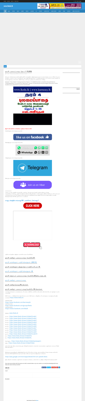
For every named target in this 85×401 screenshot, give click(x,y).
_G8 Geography (58, 41)
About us (12, 1)
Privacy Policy (16, 1)
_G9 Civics (69, 35)
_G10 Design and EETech (42, 29)
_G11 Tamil (43, 26)
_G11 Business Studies (31, 20)
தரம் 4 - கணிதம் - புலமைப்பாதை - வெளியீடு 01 (20, 258)
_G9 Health (27, 38)
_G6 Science (36, 53)
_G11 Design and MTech (74, 20)
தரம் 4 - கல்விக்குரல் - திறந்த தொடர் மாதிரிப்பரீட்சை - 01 (22, 267)
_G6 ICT (77, 50)
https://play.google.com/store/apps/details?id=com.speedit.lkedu (26, 357)
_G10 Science (25, 35)
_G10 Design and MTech (53, 29)
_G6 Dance (39, 50)
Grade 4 (37, 56)
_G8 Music (12, 44)
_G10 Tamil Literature (46, 35)
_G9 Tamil (13, 41)
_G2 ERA (18, 62)
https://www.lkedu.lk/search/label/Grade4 (22, 322)
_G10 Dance (23, 29)
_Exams (22, 11)
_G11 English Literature (21, 23)
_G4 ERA (71, 56)
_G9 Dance (75, 35)
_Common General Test (9, 17)
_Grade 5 (58, 53)
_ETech (52, 17)
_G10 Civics (17, 29)
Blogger (37, 400)
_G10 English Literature (9, 32)
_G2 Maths (13, 62)
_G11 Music (13, 26)
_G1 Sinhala (40, 62)
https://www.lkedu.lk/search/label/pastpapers (26, 341)
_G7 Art (63, 44)
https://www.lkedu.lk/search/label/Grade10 (23, 334)
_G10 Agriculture (71, 26)
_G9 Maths (44, 38)
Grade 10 (59, 26)
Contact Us (8, 1)
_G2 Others (24, 62)
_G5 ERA (18, 56)
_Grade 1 (34, 62)
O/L (5, 20)
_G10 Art (78, 26)
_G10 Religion (18, 35)
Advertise (5, 1)
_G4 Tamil (54, 56)
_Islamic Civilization (9, 14)
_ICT (16, 17)
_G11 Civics (39, 20)
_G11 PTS (18, 26)
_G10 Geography (33, 32)
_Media (59, 11)
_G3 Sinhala (25, 59)
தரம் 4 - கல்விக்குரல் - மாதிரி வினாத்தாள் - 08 (19, 271)
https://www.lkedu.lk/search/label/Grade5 (22, 324)
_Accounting (27, 17)
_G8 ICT (77, 41)
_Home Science (53, 11)
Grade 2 (59, 59)
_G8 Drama (45, 41)
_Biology (57, 17)
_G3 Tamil (31, 59)
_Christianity (22, 14)
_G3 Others (54, 59)
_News (18, 11)
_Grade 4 (42, 56)
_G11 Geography (45, 23)
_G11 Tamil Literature (51, 26)
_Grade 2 (64, 59)
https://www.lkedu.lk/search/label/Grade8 (22, 330)
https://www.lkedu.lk (16, 298)
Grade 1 (29, 62)
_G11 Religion (24, 26)
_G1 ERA (62, 62)
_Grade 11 (9, 20)
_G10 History (46, 32)
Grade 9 (54, 35)
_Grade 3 (19, 59)
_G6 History (71, 50)
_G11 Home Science (66, 23)
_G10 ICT (61, 32)
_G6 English (51, 50)
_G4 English (60, 56)
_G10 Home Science (54, 32)
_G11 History (58, 23)
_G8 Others (18, 44)
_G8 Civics (33, 41)
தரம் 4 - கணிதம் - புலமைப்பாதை (15, 280)
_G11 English (13, 23)
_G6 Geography (58, 50)
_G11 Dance (45, 20)
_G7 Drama (7, 47)
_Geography (70, 14)
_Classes (32, 11)
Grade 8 (18, 41)
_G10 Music (73, 32)
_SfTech (47, 17)
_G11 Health (52, 23)
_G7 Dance (75, 44)
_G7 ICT (38, 47)
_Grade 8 (23, 41)
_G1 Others (68, 62)
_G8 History (71, 41)
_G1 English (51, 62)
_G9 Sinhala (7, 41)
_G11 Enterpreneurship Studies (34, 23)
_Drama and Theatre (49, 14)
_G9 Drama (7, 38)
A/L (36, 11)
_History (29, 14)
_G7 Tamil (13, 50)
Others (13, 11)
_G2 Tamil (76, 59)
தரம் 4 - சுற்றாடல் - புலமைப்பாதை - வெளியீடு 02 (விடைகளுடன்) (25, 276)
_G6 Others (18, 53)
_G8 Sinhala (42, 44)
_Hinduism (16, 14)
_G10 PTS (12, 35)
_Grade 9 (59, 35)
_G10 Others (7, 35)
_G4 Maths (67, 56)
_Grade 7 (58, 44)
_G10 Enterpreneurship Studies (22, 32)
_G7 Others (55, 47)
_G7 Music (49, 47)
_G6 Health (65, 50)
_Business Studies (35, 17)
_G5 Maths (13, 56)
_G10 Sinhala (32, 35)
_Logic (56, 14)
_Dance (42, 14)
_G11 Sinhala (37, 26)
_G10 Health (40, 32)
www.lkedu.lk (8, 5)
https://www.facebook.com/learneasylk (18, 302)
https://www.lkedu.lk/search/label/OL (20, 336)
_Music (37, 14)
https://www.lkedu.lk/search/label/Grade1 (22, 316)
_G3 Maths (43, 59)
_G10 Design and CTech (31, 29)
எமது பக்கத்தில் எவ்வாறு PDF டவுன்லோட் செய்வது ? (22, 200)
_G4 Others (77, 56)
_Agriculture (46, 11)
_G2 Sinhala (70, 59)
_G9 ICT (38, 38)
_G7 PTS (61, 47)
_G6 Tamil (48, 53)
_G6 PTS (23, 53)
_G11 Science (30, 26)
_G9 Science (73, 38)
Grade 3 (14, 59)
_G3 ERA (48, 59)
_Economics (21, 17)
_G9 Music (49, 38)
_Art (33, 14)
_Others (40, 11)
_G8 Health (65, 41)
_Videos (26, 11)
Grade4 (25, 73)
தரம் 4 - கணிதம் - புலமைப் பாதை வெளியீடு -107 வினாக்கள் (23, 289)
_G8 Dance (39, 41)
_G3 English (37, 59)
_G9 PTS (61, 38)
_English (68, 11)
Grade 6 (18, 50)
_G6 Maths (7, 53)
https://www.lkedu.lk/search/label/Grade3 (22, 320)
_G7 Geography (20, 47)
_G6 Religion (29, 53)
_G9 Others (55, 38)
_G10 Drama (61, 29)
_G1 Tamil (45, 62)
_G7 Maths (44, 47)
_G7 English (13, 47)
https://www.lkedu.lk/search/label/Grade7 (22, 328)
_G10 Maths (67, 32)
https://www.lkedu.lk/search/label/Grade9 (22, 332)
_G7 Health (27, 47)
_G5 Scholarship (31, 56)
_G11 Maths (7, 26)
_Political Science (62, 14)
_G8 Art (28, 41)
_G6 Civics (33, 50)
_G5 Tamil (74, 53)
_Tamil (64, 11)
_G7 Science (73, 47)
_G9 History (33, 38)
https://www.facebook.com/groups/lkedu (18, 305)
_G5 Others (24, 56)
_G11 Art (23, 20)
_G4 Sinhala (48, 56)
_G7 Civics (69, 44)
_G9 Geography (20, 38)
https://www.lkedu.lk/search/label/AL (20, 338)
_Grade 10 (64, 26)
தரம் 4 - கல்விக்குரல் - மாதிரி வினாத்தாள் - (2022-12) (20, 262)
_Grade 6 (23, 50)
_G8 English (51, 41)
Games (9, 11)
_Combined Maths (75, 17)
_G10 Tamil (39, 35)
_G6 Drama (45, 50)
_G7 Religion (66, 47)
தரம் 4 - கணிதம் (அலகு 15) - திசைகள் (16, 285)
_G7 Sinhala (7, 50)
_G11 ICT (73, 23)
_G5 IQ (63, 53)
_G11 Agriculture (16, 20)
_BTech (42, 17)
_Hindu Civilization (75, 11)
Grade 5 (53, 53)
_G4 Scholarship (8, 59)
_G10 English (67, 29)
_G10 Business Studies (9, 29)
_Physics (68, 17)
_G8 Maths (7, 44)
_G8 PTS (23, 44)
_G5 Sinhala (68, 53)
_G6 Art (28, 50)
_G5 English (7, 56)
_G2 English (7, 62)
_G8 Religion (29, 44)
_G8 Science (36, 44)
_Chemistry (62, 17)
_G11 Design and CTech (53, 20)
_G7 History (33, 47)
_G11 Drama (7, 23)
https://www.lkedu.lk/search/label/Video (21, 343)
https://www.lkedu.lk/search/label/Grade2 (22, 318)
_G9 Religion (66, 38)
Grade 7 (53, 44)
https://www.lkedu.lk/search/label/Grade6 (22, 326)
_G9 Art (64, 35)
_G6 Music (12, 53)
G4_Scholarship (21, 73)
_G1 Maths (57, 62)
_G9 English (13, 38)
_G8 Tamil (48, 44)
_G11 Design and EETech (64, 20)
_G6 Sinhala (42, 53)
